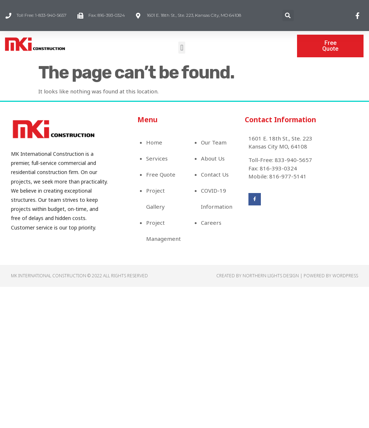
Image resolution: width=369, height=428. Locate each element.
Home (154, 142)
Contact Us (215, 174)
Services (157, 158)
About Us (213, 158)
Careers (211, 222)
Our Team (214, 142)
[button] (181, 48)
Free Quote (160, 174)
